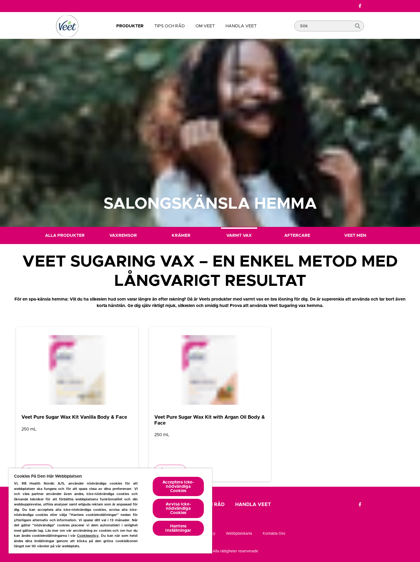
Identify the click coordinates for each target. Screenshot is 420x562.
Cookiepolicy (88, 536)
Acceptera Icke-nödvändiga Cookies (178, 486)
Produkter (130, 26)
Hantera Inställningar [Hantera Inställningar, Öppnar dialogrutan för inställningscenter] (178, 528)
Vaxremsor (123, 235)
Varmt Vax (239, 235)
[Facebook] (360, 6)
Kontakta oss (274, 533)
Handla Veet (241, 26)
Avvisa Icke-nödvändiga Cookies (178, 508)
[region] (110, 510)
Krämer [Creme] (181, 235)
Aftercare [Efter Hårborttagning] (297, 235)
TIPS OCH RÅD (169, 26)
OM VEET (205, 26)
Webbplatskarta (239, 533)
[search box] (329, 34)
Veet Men (355, 235)
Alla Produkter (65, 235)
